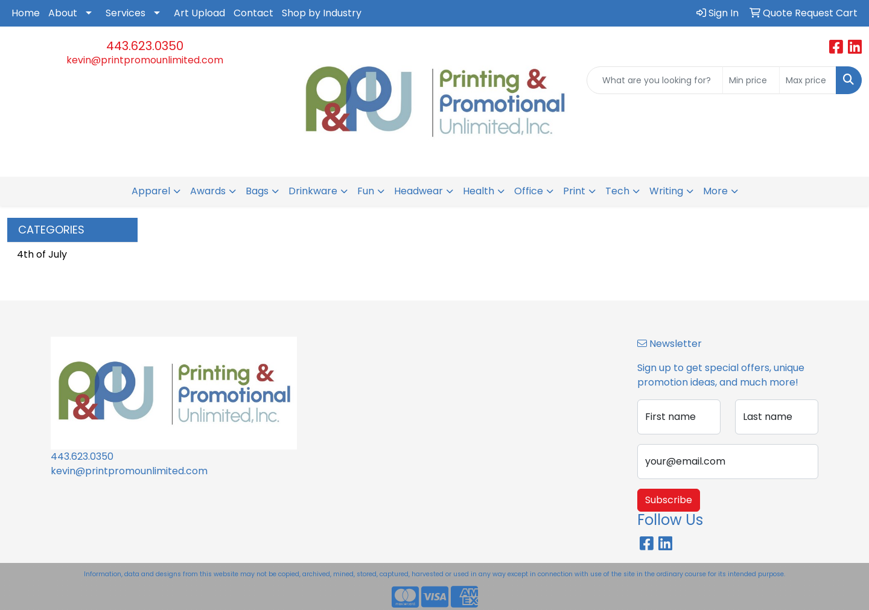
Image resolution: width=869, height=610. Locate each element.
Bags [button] (257, 191)
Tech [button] (617, 191)
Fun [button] (365, 191)
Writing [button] (666, 191)
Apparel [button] (151, 191)
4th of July (42, 254)
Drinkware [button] (312, 191)
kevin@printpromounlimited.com (144, 60)
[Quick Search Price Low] (751, 80)
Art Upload (199, 13)
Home (25, 13)
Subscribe (668, 500)
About (62, 13)
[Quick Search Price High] (807, 80)
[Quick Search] (655, 80)
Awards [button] (208, 191)
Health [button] (478, 191)
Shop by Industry (321, 13)
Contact (253, 13)
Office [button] (528, 191)
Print (574, 191)
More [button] (715, 191)
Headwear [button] (418, 191)
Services (125, 13)
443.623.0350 (144, 45)
